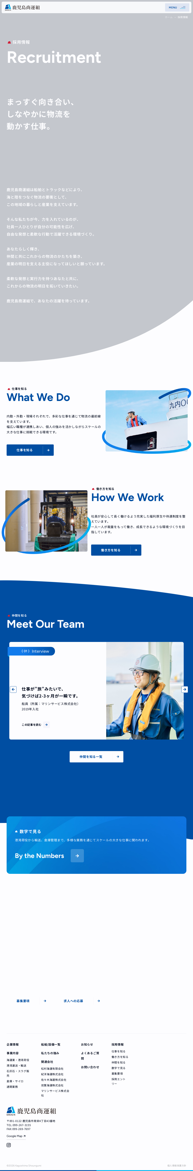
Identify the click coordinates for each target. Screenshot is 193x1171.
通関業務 (12, 1087)
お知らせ (87, 1044)
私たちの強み (50, 1053)
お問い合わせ (90, 1067)
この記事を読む (36, 724)
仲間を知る (119, 1062)
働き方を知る (120, 1057)
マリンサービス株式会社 (55, 1093)
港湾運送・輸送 (16, 1065)
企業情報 (13, 1044)
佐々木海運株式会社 (54, 1080)
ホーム (169, 17)
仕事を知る (119, 1051)
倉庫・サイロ (15, 1081)
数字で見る (119, 1068)
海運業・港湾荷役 (18, 1060)
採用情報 (118, 1044)
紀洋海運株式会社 (52, 1074)
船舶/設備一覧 (51, 1044)
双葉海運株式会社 (52, 1085)
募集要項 (117, 1073)
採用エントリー (119, 1081)
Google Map (14, 1136)
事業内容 (13, 1053)
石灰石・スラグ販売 (18, 1073)
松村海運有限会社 (52, 1068)
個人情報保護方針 (176, 1165)
